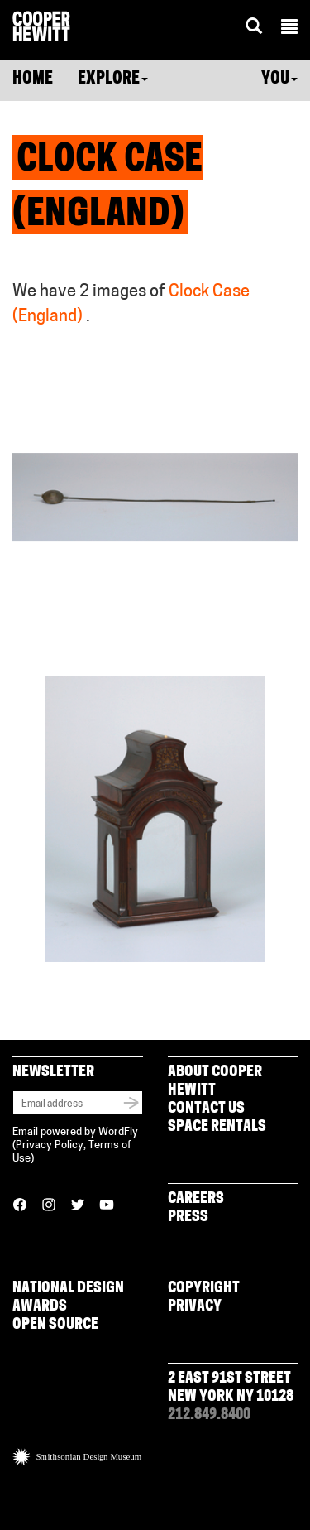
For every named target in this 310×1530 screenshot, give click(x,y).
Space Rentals (217, 1127)
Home (32, 79)
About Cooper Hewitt (215, 1082)
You (279, 79)
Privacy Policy (49, 1145)
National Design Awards (68, 1298)
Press (188, 1217)
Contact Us (206, 1109)
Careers (196, 1199)
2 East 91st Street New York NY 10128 (230, 1388)
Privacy (195, 1307)
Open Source (55, 1325)
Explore (113, 79)
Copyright (204, 1289)
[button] (289, 29)
